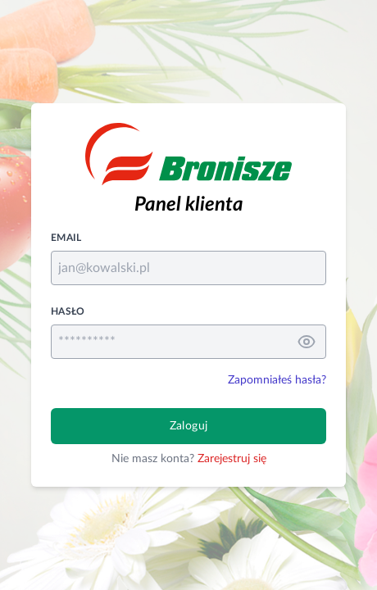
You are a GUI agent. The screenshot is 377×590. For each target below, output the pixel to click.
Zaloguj (188, 426)
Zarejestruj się (232, 459)
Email (66, 238)
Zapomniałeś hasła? (277, 380)
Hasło (68, 311)
